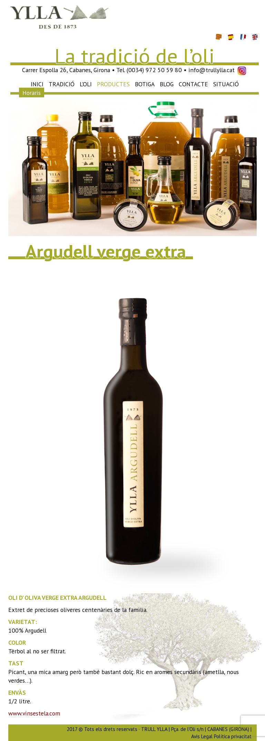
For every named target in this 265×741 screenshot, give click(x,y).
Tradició (62, 84)
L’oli (86, 84)
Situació (226, 84)
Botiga (145, 84)
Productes (113, 84)
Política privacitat (233, 736)
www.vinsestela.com (34, 713)
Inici (37, 84)
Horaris (31, 93)
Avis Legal (202, 736)
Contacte (193, 84)
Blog (167, 84)
